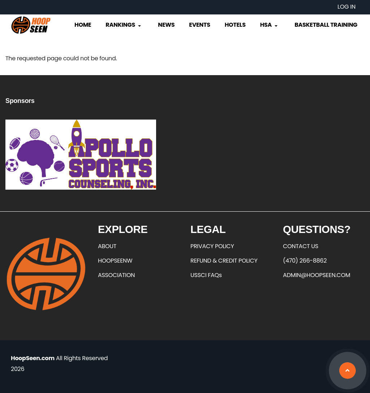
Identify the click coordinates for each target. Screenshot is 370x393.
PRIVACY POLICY (212, 246)
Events (199, 25)
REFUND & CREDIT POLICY (224, 260)
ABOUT (107, 246)
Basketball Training (325, 25)
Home (82, 25)
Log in (346, 7)
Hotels (235, 25)
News (166, 25)
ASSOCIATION (116, 275)
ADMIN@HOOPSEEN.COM (316, 275)
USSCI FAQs (206, 275)
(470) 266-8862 (305, 260)
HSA (269, 25)
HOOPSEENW (115, 260)
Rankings (124, 25)
